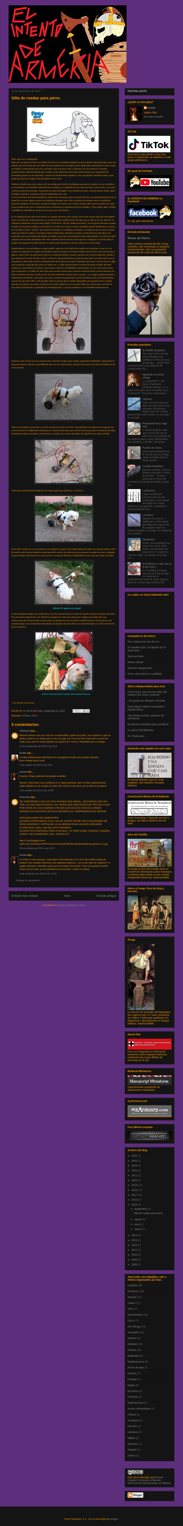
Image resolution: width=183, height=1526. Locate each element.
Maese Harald (135, 662)
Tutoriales (133, 1332)
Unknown (24, 730)
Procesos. (133, 1291)
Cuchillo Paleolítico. (153, 466)
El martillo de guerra (153, 350)
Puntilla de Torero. (152, 447)
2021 (135, 1175)
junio (137, 1224)
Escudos (132, 1426)
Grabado (132, 1344)
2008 (135, 1264)
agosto (138, 1219)
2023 (135, 1165)
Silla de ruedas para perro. (148, 1213)
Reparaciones (135, 1402)
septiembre (140, 1208)
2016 (135, 1199)
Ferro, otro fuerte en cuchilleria (145, 673)
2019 (135, 1185)
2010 (135, 1254)
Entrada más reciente (24, 895)
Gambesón (148, 539)
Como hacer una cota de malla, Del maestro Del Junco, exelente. (147, 693)
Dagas (131, 1385)
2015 (135, 1204)
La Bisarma (148, 490)
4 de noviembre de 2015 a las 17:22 (37, 873)
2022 (135, 1170)
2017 (135, 1194)
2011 (135, 1249)
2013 (135, 1240)
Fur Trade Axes (136, 736)
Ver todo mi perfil (153, 116)
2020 (135, 1180)
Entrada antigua (106, 895)
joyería (131, 1455)
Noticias (26, 715)
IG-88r (22, 753)
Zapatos (132, 1449)
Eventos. (132, 1373)
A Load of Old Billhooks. (141, 730)
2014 (135, 1235)
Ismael (23, 771)
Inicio (67, 895)
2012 (135, 1245)
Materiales (133, 1355)
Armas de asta (136, 1367)
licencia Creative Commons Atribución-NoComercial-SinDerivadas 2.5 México (149, 1480)
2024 (135, 1160)
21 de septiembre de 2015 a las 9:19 (38, 746)
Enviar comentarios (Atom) (71, 905)
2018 (135, 1190)
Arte (130, 1308)
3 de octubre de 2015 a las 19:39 (36, 790)
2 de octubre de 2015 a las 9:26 (35, 765)
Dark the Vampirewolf (139, 668)
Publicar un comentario (28, 880)
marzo (138, 1229)
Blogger (114, 1519)
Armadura (133, 1420)
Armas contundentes (139, 1408)
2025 (135, 1155)
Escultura (133, 1391)
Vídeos (131, 1303)
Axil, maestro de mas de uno (143, 641)
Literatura (133, 1432)
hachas (132, 1338)
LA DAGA (147, 515)
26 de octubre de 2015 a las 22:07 (37, 848)
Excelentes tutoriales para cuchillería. (148, 724)
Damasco (133, 1443)
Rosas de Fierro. (139, 238)
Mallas (131, 1438)
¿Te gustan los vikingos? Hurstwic (146, 700)
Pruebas (132, 1379)
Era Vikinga (134, 1326)
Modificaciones (136, 1361)
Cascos (132, 1414)
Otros (35, 715)
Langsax (147, 398)
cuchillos (132, 1285)
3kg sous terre (136, 656)
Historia (132, 1349)
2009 (135, 1259)
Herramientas (135, 1314)
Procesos (133, 1396)
